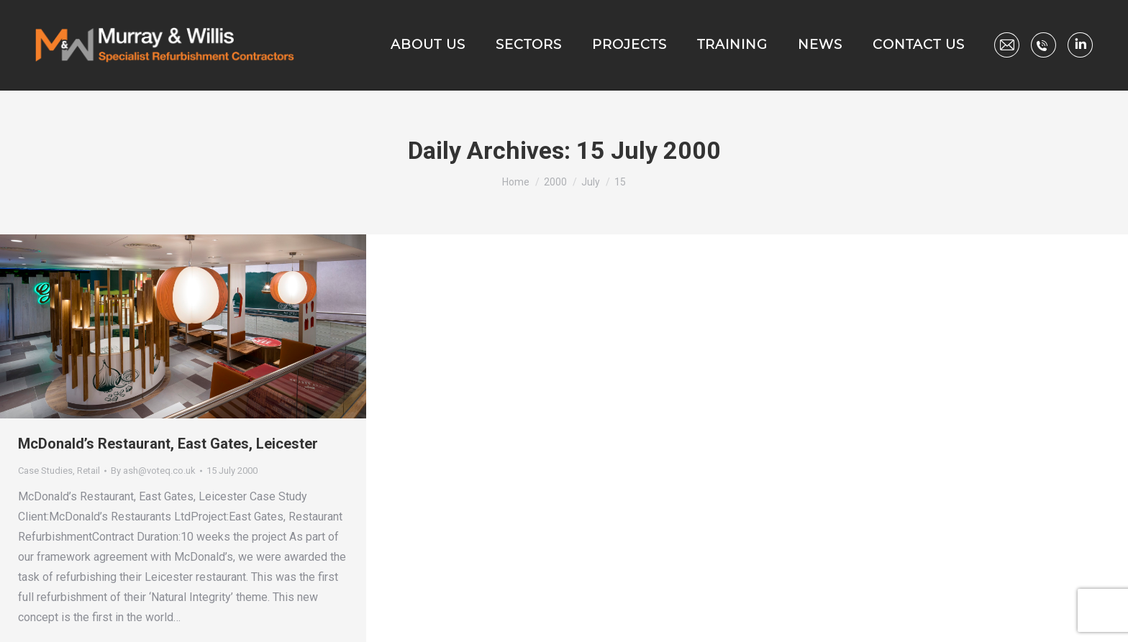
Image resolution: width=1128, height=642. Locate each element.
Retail (88, 470)
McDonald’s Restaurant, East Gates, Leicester (168, 443)
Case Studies (45, 470)
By (153, 470)
